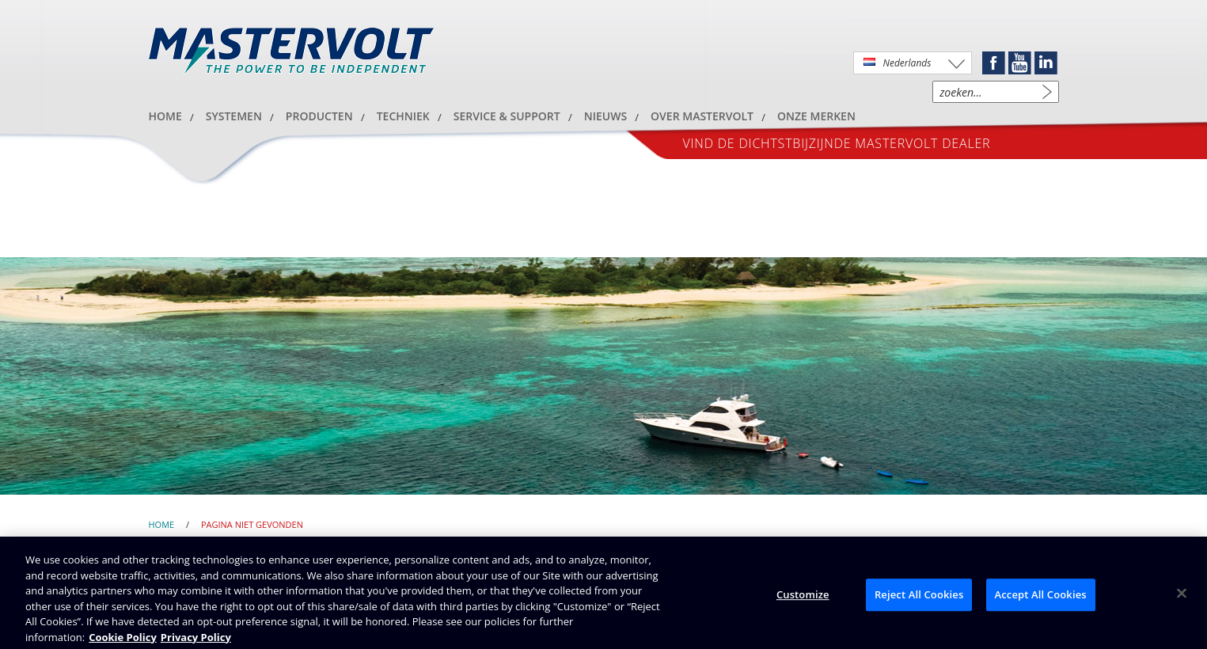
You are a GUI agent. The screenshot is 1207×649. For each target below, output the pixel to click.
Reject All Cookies (919, 598)
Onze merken (816, 115)
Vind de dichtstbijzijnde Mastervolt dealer (837, 143)
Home (162, 524)
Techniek (403, 115)
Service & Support (507, 115)
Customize (802, 598)
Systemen (234, 115)
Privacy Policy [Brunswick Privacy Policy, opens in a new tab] (196, 641)
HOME (165, 115)
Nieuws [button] (605, 115)
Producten (319, 115)
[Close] (1181, 596)
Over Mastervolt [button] (702, 115)
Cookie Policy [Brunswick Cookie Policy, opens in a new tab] (123, 641)
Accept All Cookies (1041, 598)
